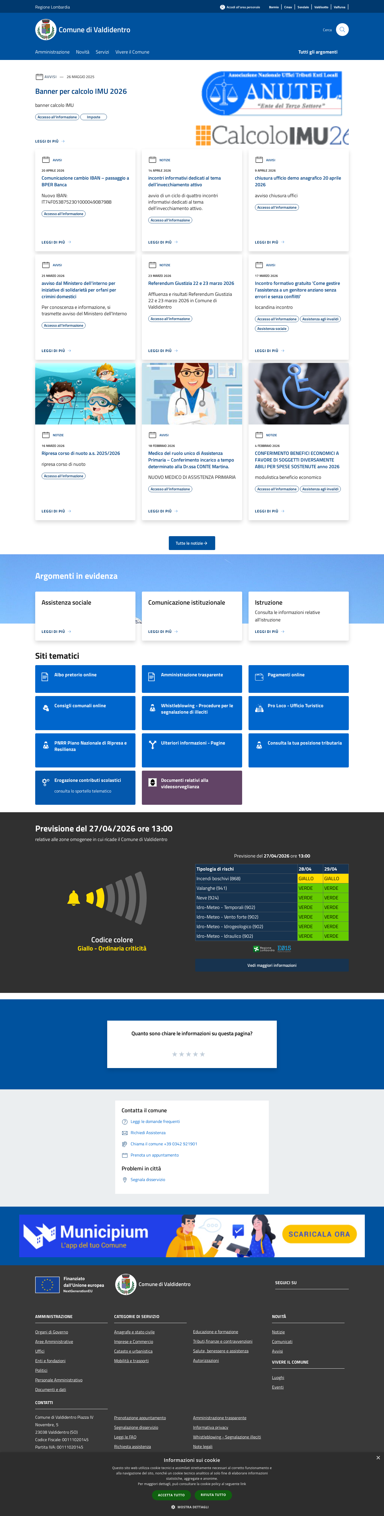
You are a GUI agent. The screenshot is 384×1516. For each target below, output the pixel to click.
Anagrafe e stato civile (134, 1332)
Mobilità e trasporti (131, 1360)
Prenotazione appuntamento (140, 1417)
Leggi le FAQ (125, 1437)
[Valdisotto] (321, 7)
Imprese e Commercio (133, 1341)
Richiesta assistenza (132, 1446)
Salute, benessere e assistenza (221, 1351)
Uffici (40, 1351)
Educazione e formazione (215, 1331)
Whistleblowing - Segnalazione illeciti (227, 1437)
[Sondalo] (303, 7)
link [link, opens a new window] (243, 1484)
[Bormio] (274, 7)
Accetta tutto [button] (171, 1495)
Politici (41, 1370)
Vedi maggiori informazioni (272, 965)
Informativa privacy (210, 1427)
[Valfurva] (339, 7)
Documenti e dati (50, 1389)
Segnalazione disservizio (136, 1427)
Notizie (159, 160)
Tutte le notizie (192, 543)
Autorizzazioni (206, 1360)
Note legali (203, 1446)
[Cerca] (342, 29)
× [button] (378, 1458)
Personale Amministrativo (58, 1380)
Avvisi (51, 76)
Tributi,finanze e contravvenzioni (223, 1341)
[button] (192, 1507)
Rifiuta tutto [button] (213, 1495)
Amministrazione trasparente (219, 1417)
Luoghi (278, 1377)
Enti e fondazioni (50, 1360)
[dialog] (192, 1484)
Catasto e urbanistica (133, 1351)
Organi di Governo (51, 1332)
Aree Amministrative (54, 1341)
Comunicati (282, 1341)
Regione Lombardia (52, 7)
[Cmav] (288, 7)
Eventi (278, 1387)
